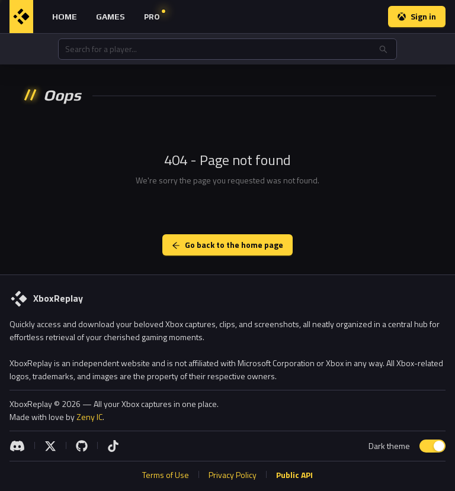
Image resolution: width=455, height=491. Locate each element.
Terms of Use (165, 475)
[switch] (432, 446)
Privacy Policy (233, 475)
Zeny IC (89, 417)
